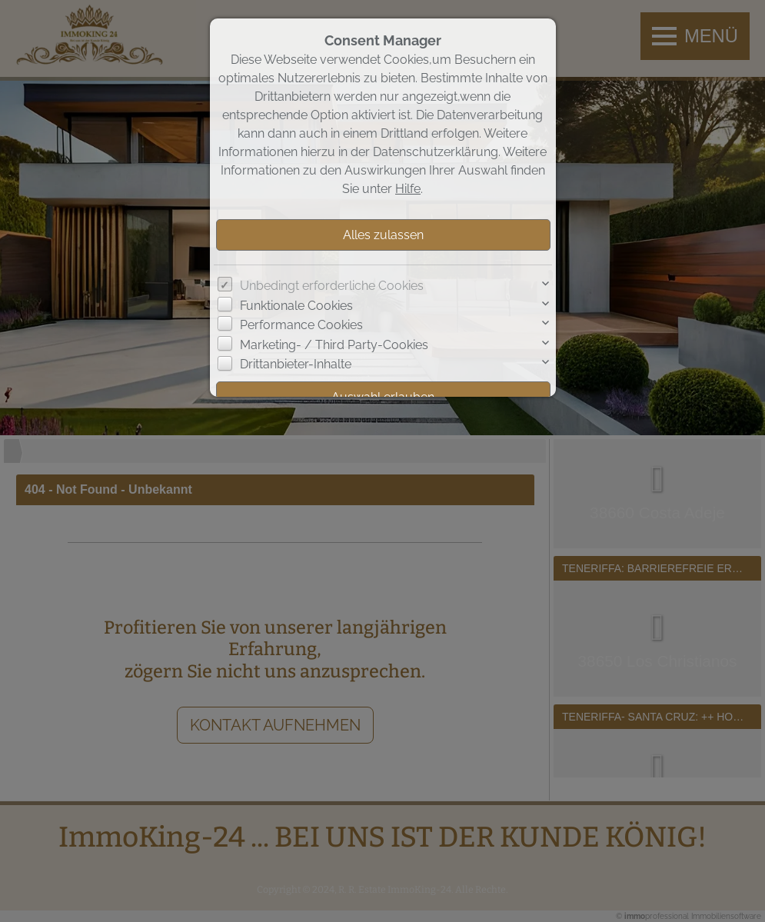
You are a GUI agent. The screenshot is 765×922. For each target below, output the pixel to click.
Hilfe (408, 188)
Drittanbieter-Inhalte (295, 364)
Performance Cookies (301, 325)
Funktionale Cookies (296, 305)
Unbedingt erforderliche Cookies (332, 285)
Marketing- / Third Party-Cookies (334, 345)
